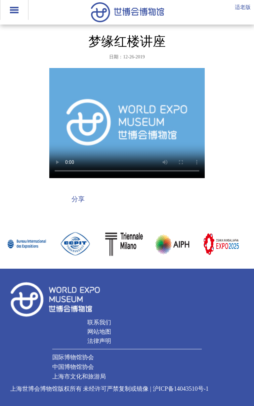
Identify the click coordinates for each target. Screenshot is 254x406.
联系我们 (99, 322)
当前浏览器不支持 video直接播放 (127, 123)
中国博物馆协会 (73, 367)
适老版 (243, 7)
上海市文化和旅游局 (79, 376)
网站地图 (99, 331)
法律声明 (99, 341)
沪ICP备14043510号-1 (181, 388)
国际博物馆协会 (73, 357)
